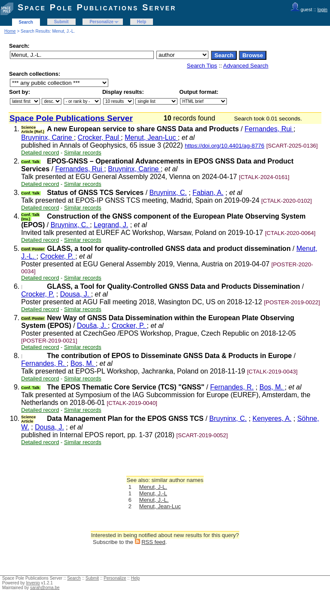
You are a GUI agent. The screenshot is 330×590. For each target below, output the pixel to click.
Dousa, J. (75, 294)
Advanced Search (245, 65)
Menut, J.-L (153, 493)
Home (10, 31)
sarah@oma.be (45, 587)
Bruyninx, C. (168, 192)
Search (26, 22)
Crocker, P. (58, 256)
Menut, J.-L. (154, 500)
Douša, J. (92, 325)
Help (142, 21)
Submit (61, 21)
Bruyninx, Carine (47, 137)
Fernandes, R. (44, 363)
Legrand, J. (111, 225)
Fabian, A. (207, 192)
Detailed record (40, 152)
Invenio (33, 583)
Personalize (101, 21)
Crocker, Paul (99, 137)
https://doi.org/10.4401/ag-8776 (224, 145)
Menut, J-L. (153, 487)
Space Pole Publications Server (97, 7)
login (322, 9)
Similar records (82, 152)
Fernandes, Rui (268, 129)
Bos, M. (83, 363)
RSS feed (153, 542)
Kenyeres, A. (272, 418)
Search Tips (202, 65)
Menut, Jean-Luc (151, 137)
